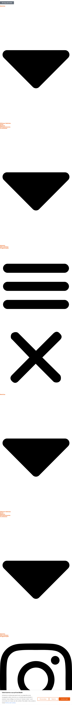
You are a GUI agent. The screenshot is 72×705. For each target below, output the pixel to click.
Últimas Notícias (5, 123)
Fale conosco (4, 247)
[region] (36, 697)
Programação (4, 248)
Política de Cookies (10, 702)
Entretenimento (5, 127)
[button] (36, 321)
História (2, 245)
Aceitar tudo (64, 699)
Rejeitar (54, 699)
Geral (1, 124)
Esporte (2, 126)
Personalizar (43, 699)
